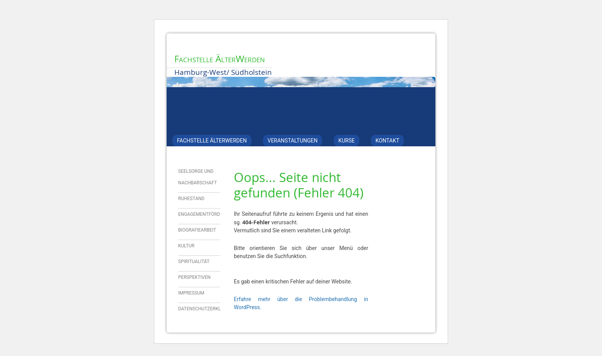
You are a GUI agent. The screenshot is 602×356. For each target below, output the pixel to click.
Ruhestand (191, 198)
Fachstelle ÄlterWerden (219, 59)
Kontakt (387, 140)
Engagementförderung (206, 214)
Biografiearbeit (197, 230)
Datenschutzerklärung (207, 308)
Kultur (186, 245)
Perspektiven (194, 277)
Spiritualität (194, 261)
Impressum (191, 293)
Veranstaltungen (293, 140)
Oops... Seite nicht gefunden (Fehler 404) (299, 185)
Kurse (346, 140)
